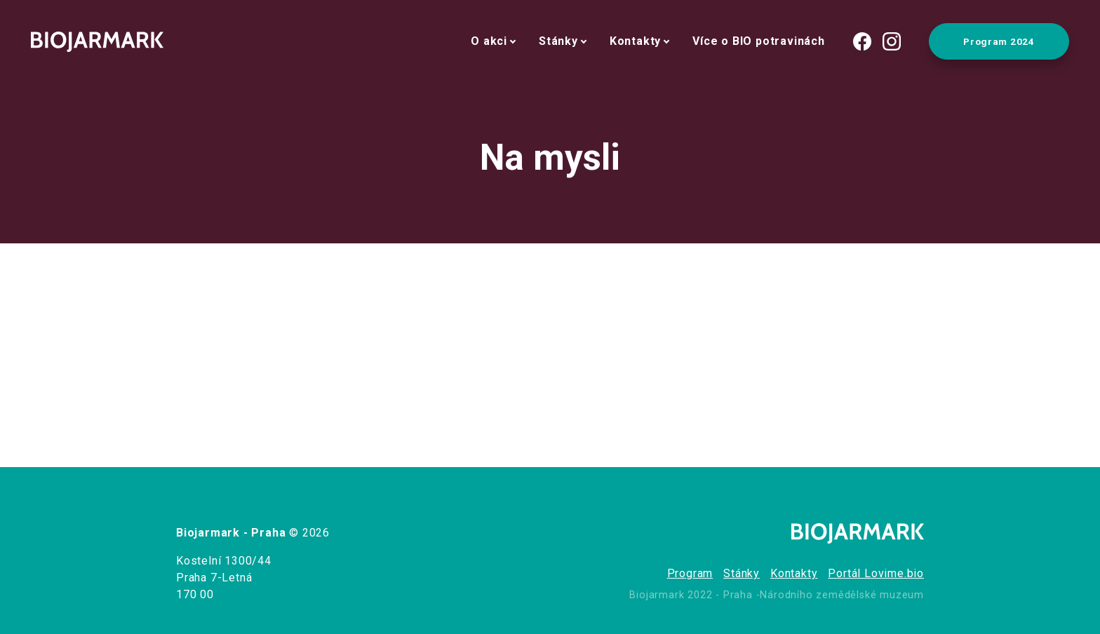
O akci (489, 41)
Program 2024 (998, 41)
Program (690, 573)
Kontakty (635, 41)
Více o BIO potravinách (758, 41)
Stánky (558, 41)
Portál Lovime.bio (876, 573)
